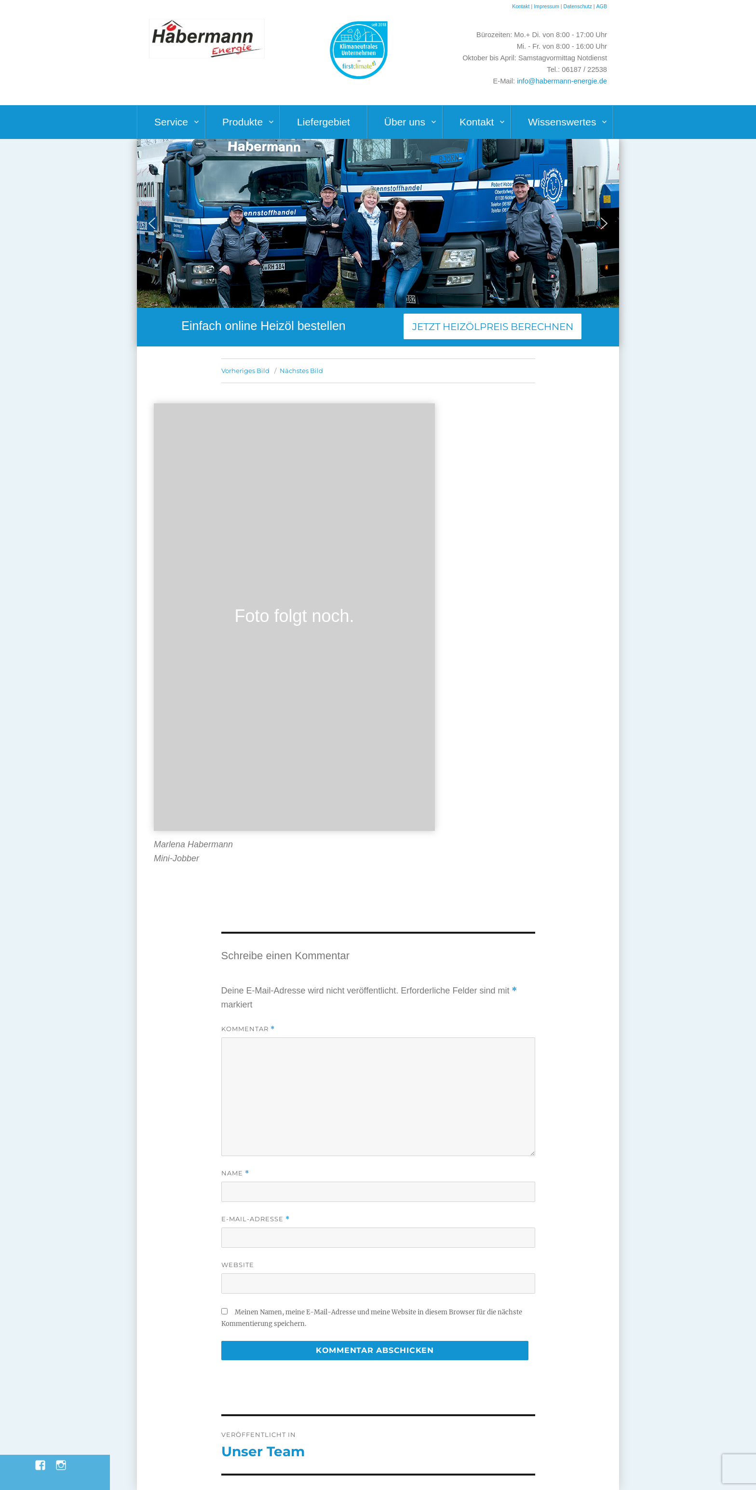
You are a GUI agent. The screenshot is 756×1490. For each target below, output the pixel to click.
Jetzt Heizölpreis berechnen (492, 326)
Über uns (404, 121)
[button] (152, 223)
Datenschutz (579, 6)
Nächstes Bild (301, 370)
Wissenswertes (562, 121)
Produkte (242, 121)
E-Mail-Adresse (255, 1219)
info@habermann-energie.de (562, 81)
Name (235, 1173)
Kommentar (248, 1029)
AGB (601, 6)
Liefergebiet (323, 121)
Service (171, 121)
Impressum (546, 6)
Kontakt (520, 6)
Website (237, 1265)
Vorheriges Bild (245, 370)
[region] (378, 223)
